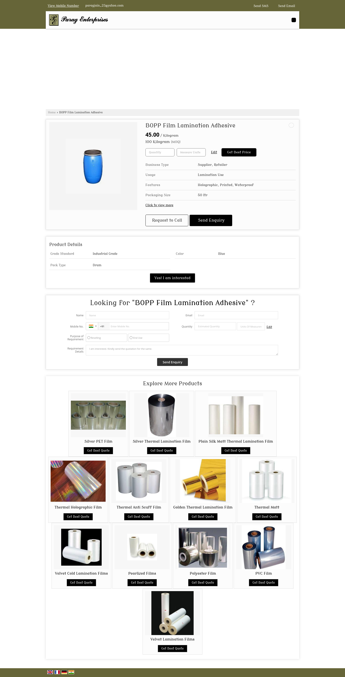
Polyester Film (203, 573)
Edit (214, 152)
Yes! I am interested (172, 278)
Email (188, 315)
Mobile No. (77, 326)
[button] (63, 5)
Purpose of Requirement (75, 338)
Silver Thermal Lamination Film (162, 441)
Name (80, 315)
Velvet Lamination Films (172, 639)
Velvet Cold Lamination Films (81, 573)
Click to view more (159, 205)
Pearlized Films (142, 573)
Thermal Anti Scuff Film (139, 507)
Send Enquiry (211, 220)
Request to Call (167, 220)
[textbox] (191, 152)
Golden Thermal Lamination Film (202, 507)
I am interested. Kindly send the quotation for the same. (182, 350)
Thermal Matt (266, 507)
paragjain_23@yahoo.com (104, 5)
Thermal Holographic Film (78, 507)
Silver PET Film (98, 441)
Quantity (187, 326)
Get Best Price (239, 152)
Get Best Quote (98, 450)
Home (52, 112)
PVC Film (263, 573)
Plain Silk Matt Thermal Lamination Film (235, 441)
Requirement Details (75, 350)
